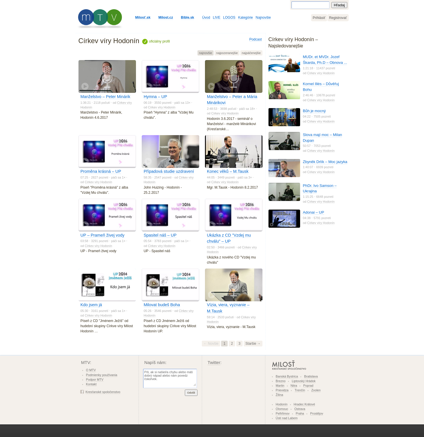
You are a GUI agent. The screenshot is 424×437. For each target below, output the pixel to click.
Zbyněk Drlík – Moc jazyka (325, 162)
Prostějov (316, 413)
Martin (280, 385)
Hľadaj (339, 5)
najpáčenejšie (251, 53)
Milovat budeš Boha (162, 304)
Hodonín (281, 404)
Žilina (279, 394)
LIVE (216, 18)
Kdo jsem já (91, 304)
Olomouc (282, 409)
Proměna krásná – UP (100, 171)
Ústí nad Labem (287, 418)
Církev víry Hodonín (161, 107)
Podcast (255, 39)
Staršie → (253, 344)
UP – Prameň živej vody (102, 235)
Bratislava (311, 376)
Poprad (308, 385)
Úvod (206, 18)
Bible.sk (187, 18)
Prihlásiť (319, 18)
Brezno (280, 381)
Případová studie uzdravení (169, 171)
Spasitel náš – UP (160, 235)
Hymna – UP (155, 96)
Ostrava (299, 409)
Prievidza (282, 390)
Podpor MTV (94, 379)
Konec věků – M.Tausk (228, 171)
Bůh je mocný (314, 111)
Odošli (191, 392)
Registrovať (338, 18)
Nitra (294, 385)
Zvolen (316, 390)
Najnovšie (263, 18)
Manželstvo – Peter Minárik (105, 96)
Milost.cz (165, 18)
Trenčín (300, 390)
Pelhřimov (282, 413)
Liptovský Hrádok (304, 381)
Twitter (214, 362)
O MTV (91, 370)
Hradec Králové (304, 404)
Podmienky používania (101, 375)
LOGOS (229, 18)
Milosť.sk (142, 18)
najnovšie (205, 53)
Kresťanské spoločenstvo (103, 392)
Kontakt (91, 384)
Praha (300, 413)
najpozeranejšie (227, 53)
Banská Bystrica (287, 376)
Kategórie (245, 18)
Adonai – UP (313, 212)
